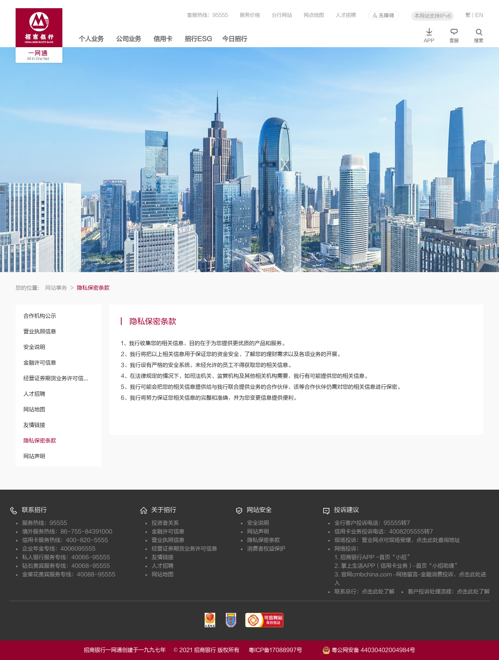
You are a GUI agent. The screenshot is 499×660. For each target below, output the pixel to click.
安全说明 (34, 347)
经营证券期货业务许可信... (55, 378)
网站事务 (59, 288)
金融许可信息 (39, 362)
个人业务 (91, 38)
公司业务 (128, 38)
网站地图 (34, 409)
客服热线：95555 (207, 15)
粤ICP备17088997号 (285, 650)
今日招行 (234, 38)
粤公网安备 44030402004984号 (368, 649)
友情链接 (34, 425)
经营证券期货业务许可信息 (184, 548)
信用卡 (163, 38)
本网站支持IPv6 (432, 16)
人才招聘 (346, 15)
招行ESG (198, 38)
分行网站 (282, 15)
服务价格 (250, 15)
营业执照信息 (39, 331)
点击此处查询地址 (438, 540)
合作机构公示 (39, 316)
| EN (477, 15)
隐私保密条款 (39, 440)
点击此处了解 (378, 591)
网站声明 (34, 456)
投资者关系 (165, 523)
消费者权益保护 (266, 548)
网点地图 (314, 15)
